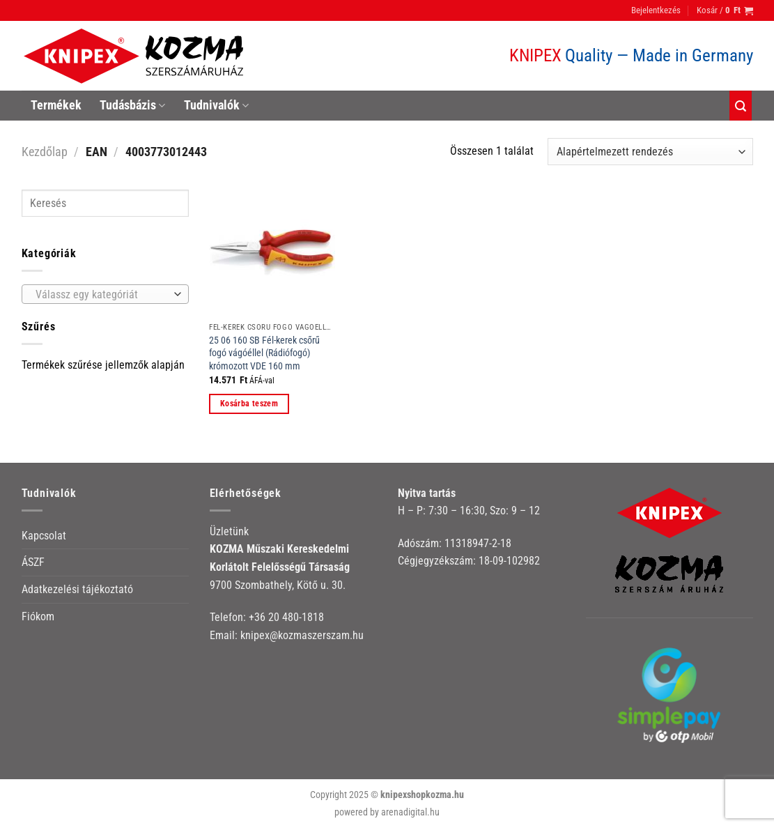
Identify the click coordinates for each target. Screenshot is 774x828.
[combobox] (105, 294)
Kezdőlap (45, 151)
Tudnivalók (216, 105)
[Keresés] (740, 106)
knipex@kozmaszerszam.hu (302, 635)
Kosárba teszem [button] (249, 403)
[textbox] (101, 295)
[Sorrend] (650, 151)
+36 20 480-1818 (286, 617)
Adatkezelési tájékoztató (77, 589)
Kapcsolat (44, 535)
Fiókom (38, 616)
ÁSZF (33, 562)
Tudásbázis (132, 105)
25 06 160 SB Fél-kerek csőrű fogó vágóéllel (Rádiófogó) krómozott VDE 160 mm (264, 353)
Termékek (56, 105)
